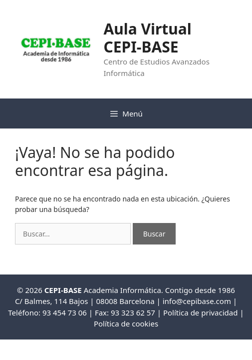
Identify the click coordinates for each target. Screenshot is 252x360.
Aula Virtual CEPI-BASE (147, 37)
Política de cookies (126, 323)
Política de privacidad (200, 313)
